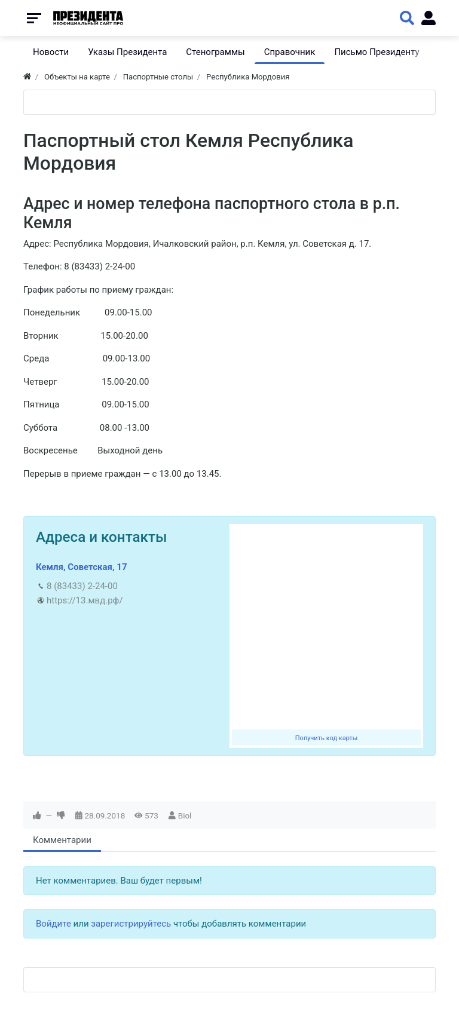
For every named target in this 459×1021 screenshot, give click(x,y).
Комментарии (62, 840)
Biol (185, 815)
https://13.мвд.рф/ (85, 600)
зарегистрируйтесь (131, 923)
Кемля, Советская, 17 (81, 567)
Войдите (53, 923)
